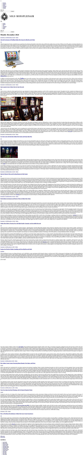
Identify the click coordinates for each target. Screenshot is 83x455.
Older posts (2, 374)
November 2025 (6, 385)
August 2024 (5, 401)
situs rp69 (70, 131)
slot (3, 25)
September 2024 (6, 400)
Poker (4, 28)
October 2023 (5, 411)
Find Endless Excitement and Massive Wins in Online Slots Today (15, 198)
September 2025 (6, 387)
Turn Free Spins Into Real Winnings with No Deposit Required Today (16, 328)
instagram (4, 6)
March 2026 (5, 381)
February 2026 (5, 382)
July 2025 (4, 389)
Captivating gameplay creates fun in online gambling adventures (15, 434)
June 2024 (5, 403)
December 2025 (6, 384)
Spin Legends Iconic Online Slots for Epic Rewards (12, 87)
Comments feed (6, 441)
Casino (4, 23)
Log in (4, 439)
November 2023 (6, 410)
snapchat (4, 7)
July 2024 (4, 402)
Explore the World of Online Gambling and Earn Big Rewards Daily (16, 249)
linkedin (4, 2)
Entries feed (5, 440)
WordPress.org (5, 442)
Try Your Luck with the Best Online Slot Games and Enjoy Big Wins (16, 136)
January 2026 (5, 383)
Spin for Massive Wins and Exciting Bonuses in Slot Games (14, 174)
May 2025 (5, 391)
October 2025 (5, 386)
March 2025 (5, 394)
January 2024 (5, 408)
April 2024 (5, 405)
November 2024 (6, 398)
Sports (4, 424)
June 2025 (5, 390)
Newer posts (2, 375)
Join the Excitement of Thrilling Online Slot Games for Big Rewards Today (17, 39)
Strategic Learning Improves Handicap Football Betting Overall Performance (17, 433)
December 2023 (6, 409)
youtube (4, 8)
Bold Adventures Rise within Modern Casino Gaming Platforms (14, 431)
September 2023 (6, 412)
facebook (4, 3)
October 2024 (5, 399)
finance (4, 419)
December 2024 (6, 397)
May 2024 (5, 404)
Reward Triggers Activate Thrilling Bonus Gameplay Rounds (14, 430)
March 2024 (5, 406)
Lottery (4, 27)
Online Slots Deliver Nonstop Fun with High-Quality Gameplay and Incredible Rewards (20, 223)
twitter (4, 4)
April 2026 (5, 380)
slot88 (4, 163)
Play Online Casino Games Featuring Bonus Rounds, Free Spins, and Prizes (17, 301)
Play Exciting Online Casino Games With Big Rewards (13, 432)
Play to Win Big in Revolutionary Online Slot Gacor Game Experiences (16, 352)
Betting (4, 24)
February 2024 (5, 407)
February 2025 (5, 395)
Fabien (17, 37)
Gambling (4, 26)
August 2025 (5, 388)
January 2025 (5, 396)
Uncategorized (5, 425)
